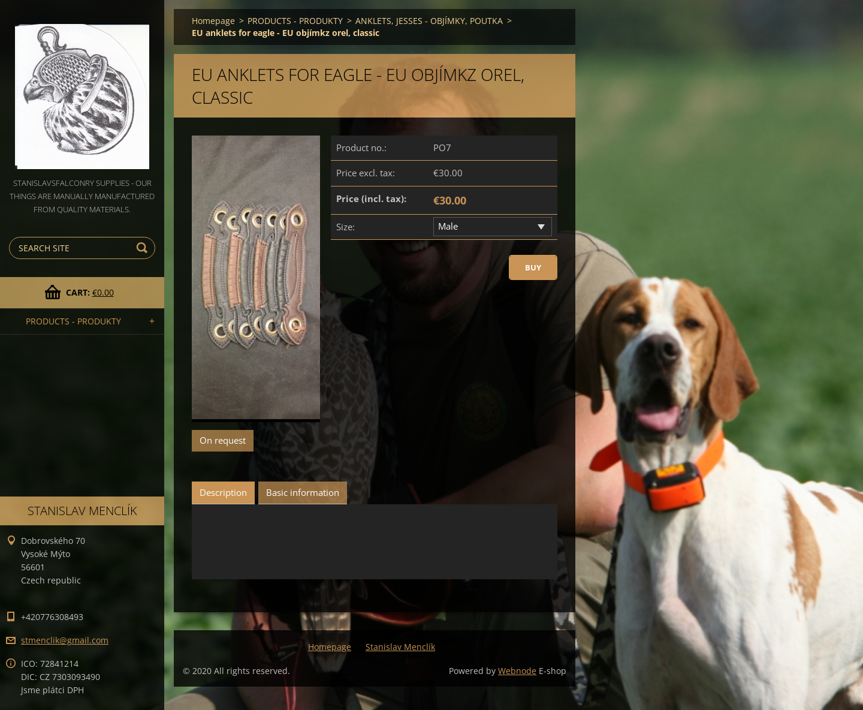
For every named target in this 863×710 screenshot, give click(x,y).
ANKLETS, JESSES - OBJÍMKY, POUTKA (429, 20)
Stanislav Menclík (400, 646)
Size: (345, 227)
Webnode (517, 670)
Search (144, 247)
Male (448, 226)
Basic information (302, 492)
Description (223, 492)
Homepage (213, 20)
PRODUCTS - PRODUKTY (73, 321)
